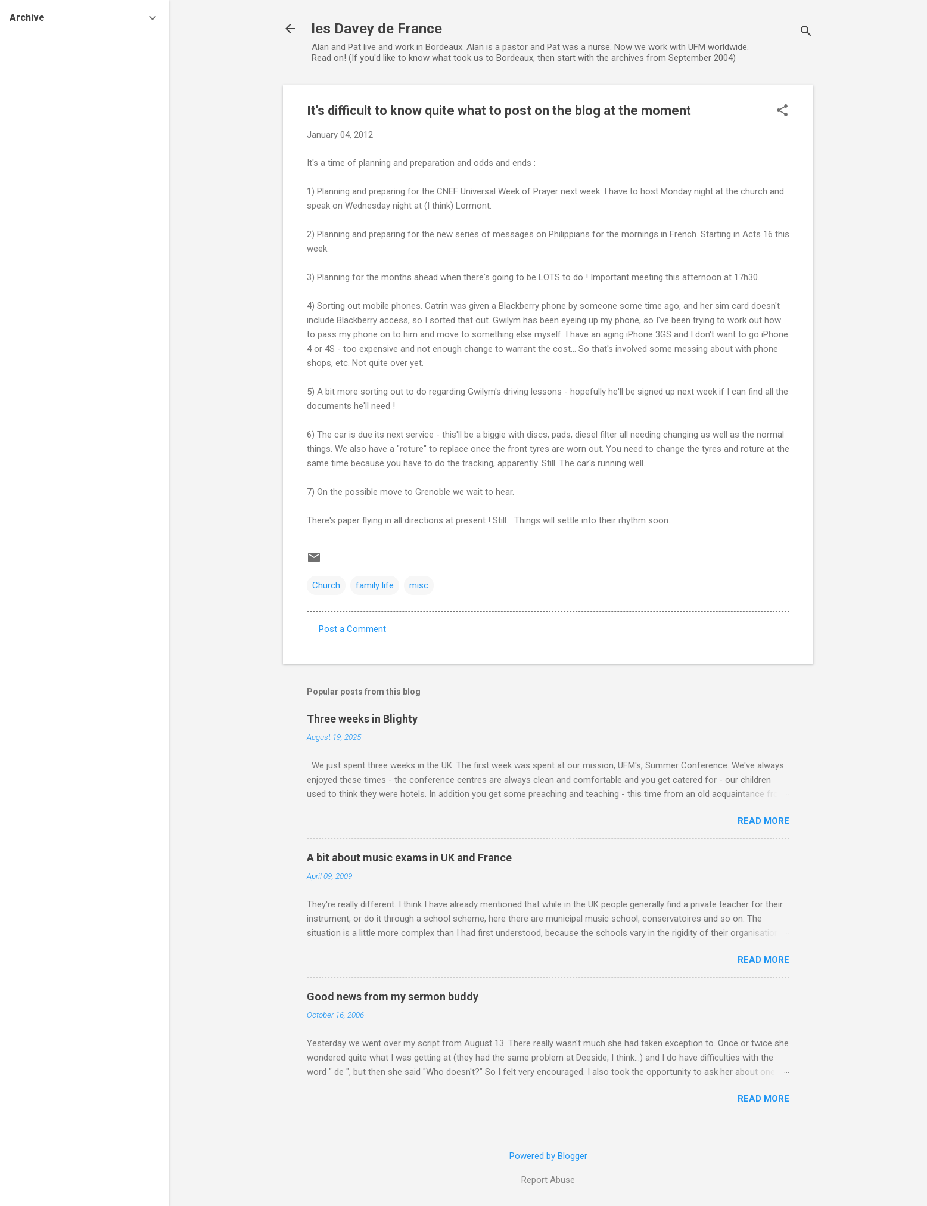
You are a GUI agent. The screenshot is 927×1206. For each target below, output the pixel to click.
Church (326, 585)
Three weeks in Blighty (362, 718)
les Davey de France (377, 28)
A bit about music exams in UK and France (409, 857)
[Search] (806, 32)
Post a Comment (352, 629)
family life (375, 585)
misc (418, 585)
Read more (763, 821)
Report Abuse (548, 1179)
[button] (782, 111)
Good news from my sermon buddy (392, 996)
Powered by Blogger (548, 1156)
